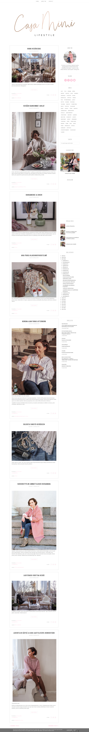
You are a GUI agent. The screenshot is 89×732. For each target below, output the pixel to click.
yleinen (62, 132)
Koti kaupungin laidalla (67, 331)
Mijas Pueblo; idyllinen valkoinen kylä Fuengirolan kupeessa (69, 333)
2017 (63, 302)
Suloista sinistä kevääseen (34, 424)
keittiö (62, 102)
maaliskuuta (65, 293)
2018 (63, 301)
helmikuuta (65, 294)
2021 (63, 259)
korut (74, 123)
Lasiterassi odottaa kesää (34, 575)
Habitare (69, 114)
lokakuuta (65, 263)
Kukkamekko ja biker (34, 195)
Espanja (69, 91)
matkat (62, 93)
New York (63, 117)
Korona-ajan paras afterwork (34, 321)
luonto (74, 117)
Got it (74, 730)
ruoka (73, 95)
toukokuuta (65, 272)
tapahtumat (63, 114)
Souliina (63, 350)
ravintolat (22, 416)
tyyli (24, 186)
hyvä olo (67, 106)
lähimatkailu (64, 110)
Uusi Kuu (63, 338)
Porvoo (66, 108)
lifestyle (69, 97)
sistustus (69, 127)
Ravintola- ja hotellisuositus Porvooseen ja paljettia (71, 232)
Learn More (69, 730)
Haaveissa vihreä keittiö (66, 340)
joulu (72, 93)
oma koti (68, 104)
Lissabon (75, 114)
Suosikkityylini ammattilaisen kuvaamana (34, 483)
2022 (63, 257)
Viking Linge (73, 121)
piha (62, 99)
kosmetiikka (74, 104)
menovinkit (63, 119)
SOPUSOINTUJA (65, 344)
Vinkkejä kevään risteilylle (70, 173)
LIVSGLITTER (64, 364)
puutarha (72, 102)
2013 (63, 309)
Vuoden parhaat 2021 (66, 346)
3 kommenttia (14, 716)
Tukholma (63, 121)
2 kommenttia (14, 244)
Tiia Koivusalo (65, 323)
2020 (63, 297)
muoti (62, 106)
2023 (63, 255)
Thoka (71, 108)
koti (16, 97)
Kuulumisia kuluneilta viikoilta (67, 352)
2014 (63, 307)
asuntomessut (69, 112)
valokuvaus (21, 566)
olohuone (72, 106)
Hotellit (63, 112)
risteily (73, 125)
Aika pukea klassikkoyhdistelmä (34, 255)
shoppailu (63, 95)
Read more (34, 89)
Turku (68, 121)
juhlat (16, 186)
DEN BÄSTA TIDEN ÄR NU (66, 366)
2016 (63, 304)
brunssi (62, 123)
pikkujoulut (67, 125)
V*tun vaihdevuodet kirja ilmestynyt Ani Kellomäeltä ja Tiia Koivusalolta (69, 326)
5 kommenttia (14, 563)
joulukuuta (65, 260)
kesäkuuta (65, 270)
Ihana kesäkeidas (34, 48)
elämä (67, 123)
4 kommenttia (14, 94)
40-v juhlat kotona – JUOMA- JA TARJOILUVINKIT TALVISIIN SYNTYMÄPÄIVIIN (70, 359)
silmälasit (63, 127)
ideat (71, 123)
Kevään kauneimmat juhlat (34, 106)
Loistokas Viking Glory (70, 226)
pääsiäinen (74, 119)
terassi (19, 97)
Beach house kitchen (66, 357)
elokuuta (64, 267)
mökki (73, 91)
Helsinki (17, 416)
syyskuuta (65, 265)
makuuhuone (71, 110)
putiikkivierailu (67, 99)
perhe (62, 125)
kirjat (62, 108)
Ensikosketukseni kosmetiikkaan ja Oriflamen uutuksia (72, 238)
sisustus (67, 93)
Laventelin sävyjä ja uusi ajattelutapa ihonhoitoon (34, 632)
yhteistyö (69, 95)
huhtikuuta (65, 273)
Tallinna (63, 104)
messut (68, 119)
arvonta (75, 108)
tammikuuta (65, 296)
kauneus (20, 186)
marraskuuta (65, 262)
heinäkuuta (65, 268)
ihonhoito (17, 719)
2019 (63, 299)
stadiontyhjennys (65, 129)
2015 (63, 306)
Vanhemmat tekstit (53, 725)
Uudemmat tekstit (14, 725)
